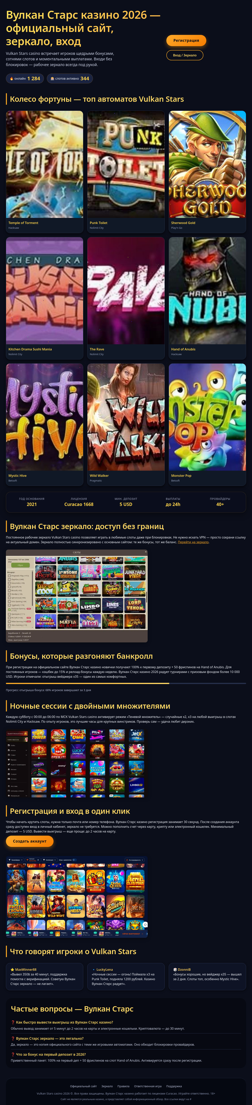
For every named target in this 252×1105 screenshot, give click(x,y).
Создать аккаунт (29, 841)
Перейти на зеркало (193, 542)
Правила (124, 1086)
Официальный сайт (83, 1086)
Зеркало (107, 1086)
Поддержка (174, 1086)
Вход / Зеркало (185, 55)
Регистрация (186, 40)
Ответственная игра (148, 1086)
